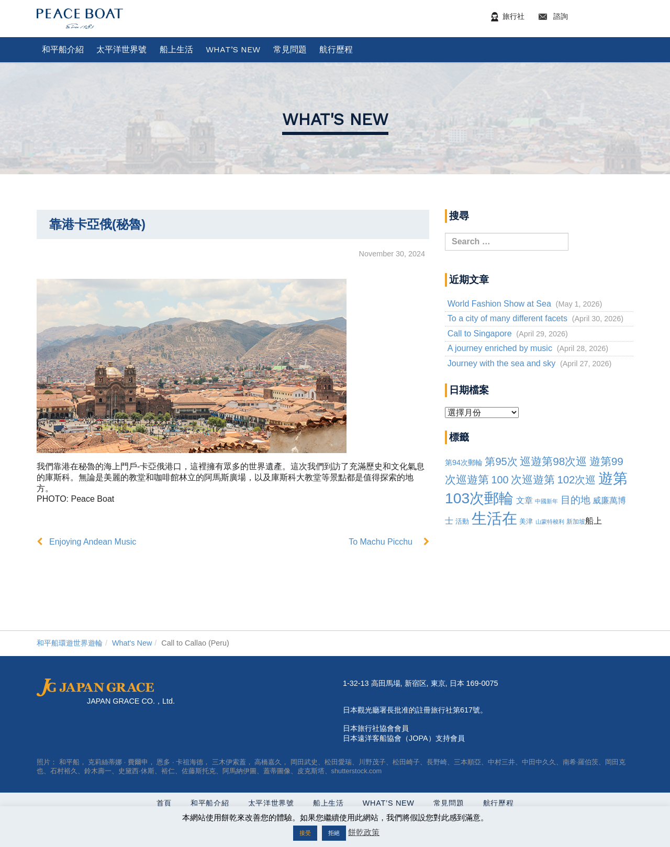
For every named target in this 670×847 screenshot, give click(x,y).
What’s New (233, 49)
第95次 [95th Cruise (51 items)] (501, 461)
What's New (335, 119)
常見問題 (290, 49)
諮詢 (584, 17)
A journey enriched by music (500, 348)
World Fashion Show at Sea (499, 303)
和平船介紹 (63, 49)
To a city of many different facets (507, 318)
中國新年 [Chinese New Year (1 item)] (546, 501)
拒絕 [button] (334, 833)
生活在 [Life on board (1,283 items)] (494, 518)
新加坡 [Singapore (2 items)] (575, 521)
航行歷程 (336, 49)
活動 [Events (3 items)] (462, 521)
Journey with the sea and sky (501, 363)
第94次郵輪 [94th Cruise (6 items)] (464, 462)
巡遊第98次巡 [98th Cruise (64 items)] (553, 461)
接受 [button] (305, 833)
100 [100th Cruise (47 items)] (499, 479)
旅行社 (505, 17)
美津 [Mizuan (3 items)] (526, 521)
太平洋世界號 (121, 49)
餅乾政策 (363, 832)
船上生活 (176, 49)
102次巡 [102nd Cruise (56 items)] (576, 479)
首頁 (164, 803)
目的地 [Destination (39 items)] (575, 499)
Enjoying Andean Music (92, 541)
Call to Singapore (480, 333)
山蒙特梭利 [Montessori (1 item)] (549, 521)
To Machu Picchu (380, 541)
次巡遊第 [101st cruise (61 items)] (533, 479)
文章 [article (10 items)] (524, 500)
